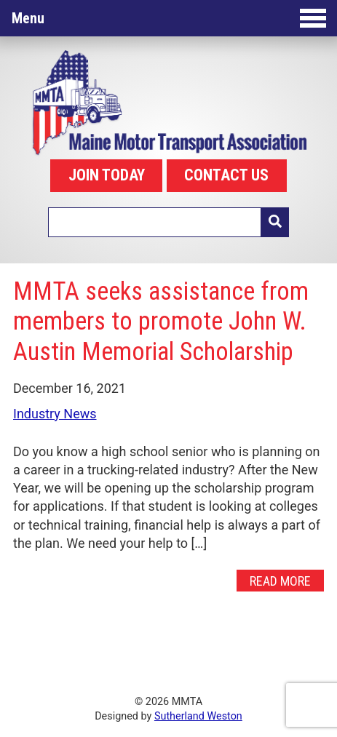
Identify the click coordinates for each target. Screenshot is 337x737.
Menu (169, 18)
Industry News (55, 413)
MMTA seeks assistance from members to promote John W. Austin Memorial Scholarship (161, 321)
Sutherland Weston (198, 716)
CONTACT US (226, 175)
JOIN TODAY (106, 175)
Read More (280, 581)
